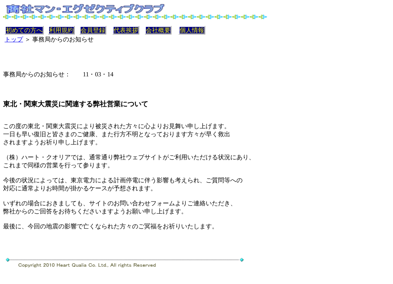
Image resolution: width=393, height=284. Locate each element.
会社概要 (158, 30)
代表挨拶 (126, 30)
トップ (14, 39)
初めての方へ (24, 30)
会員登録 (93, 30)
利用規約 (61, 30)
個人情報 (192, 30)
